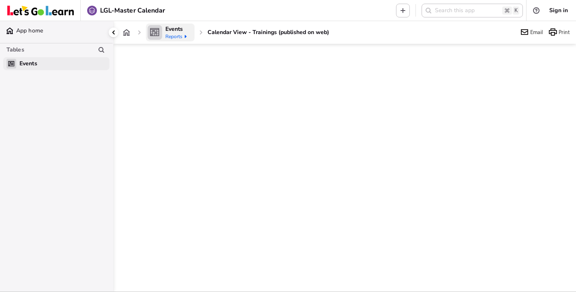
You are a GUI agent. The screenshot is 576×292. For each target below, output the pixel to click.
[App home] (126, 32)
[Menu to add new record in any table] (403, 10)
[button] (472, 10)
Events (174, 29)
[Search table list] (101, 50)
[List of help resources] (536, 10)
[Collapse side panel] (113, 32)
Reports (176, 36)
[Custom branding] (40, 10)
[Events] (170, 32)
